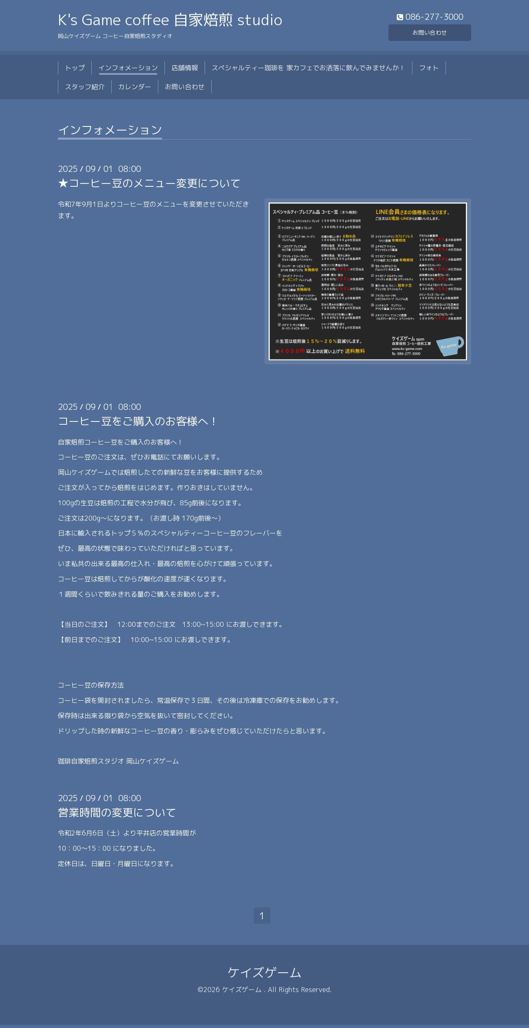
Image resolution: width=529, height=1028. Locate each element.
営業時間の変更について (117, 814)
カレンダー (134, 88)
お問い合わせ (430, 33)
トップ (75, 69)
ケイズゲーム (264, 976)
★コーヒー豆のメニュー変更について (149, 185)
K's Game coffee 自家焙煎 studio (170, 21)
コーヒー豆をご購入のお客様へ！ (138, 423)
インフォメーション (128, 69)
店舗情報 (185, 69)
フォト (429, 69)
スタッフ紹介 (85, 88)
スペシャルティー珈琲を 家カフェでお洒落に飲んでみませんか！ (308, 69)
